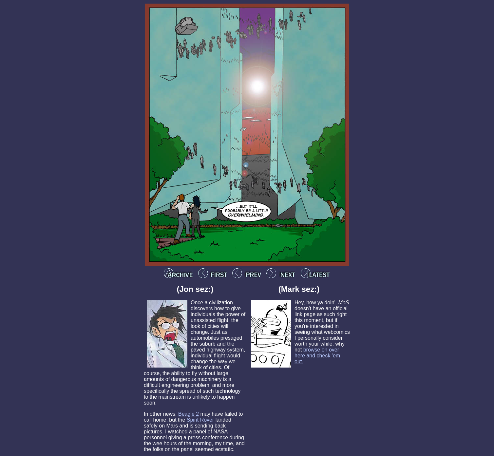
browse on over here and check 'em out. (317, 355)
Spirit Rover (200, 420)
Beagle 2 (188, 414)
